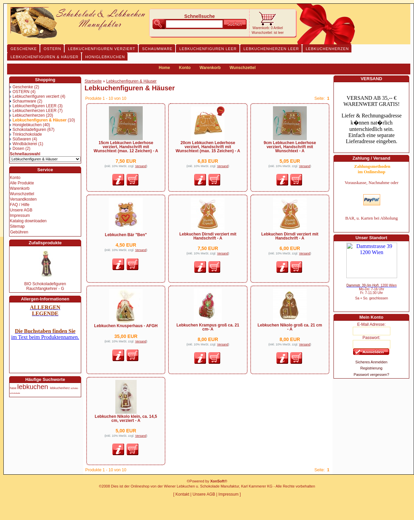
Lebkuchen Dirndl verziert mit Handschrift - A (207, 236)
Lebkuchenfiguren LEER (33, 106)
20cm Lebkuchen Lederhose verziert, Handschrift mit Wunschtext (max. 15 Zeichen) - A (208, 146)
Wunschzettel (243, 67)
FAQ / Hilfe (19, 204)
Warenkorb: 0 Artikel (268, 28)
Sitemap (17, 226)
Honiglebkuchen (26, 124)
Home (164, 67)
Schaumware (23, 101)
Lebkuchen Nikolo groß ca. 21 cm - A (289, 327)
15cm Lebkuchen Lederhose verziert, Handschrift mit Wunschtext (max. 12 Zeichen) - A (126, 146)
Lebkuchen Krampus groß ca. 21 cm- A (208, 327)
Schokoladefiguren (28, 129)
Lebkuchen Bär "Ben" (126, 234)
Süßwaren (20, 139)
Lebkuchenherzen (27, 115)
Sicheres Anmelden (371, 362)
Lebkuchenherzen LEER (33, 110)
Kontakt (182, 494)
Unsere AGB (21, 210)
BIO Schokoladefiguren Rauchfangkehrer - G (45, 286)
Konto (185, 67)
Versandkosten (23, 199)
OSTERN (19, 91)
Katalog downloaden (28, 221)
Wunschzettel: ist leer (268, 33)
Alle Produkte (22, 183)
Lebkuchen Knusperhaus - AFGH (126, 325)
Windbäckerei (23, 143)
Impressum (20, 215)
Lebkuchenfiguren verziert (34, 96)
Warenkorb (210, 67)
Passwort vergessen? (371, 374)
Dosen (17, 148)
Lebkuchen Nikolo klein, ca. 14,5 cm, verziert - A (126, 418)
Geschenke (21, 87)
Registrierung (371, 368)
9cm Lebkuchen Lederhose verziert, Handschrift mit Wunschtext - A (289, 146)
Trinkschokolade (26, 134)
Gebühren (19, 232)
